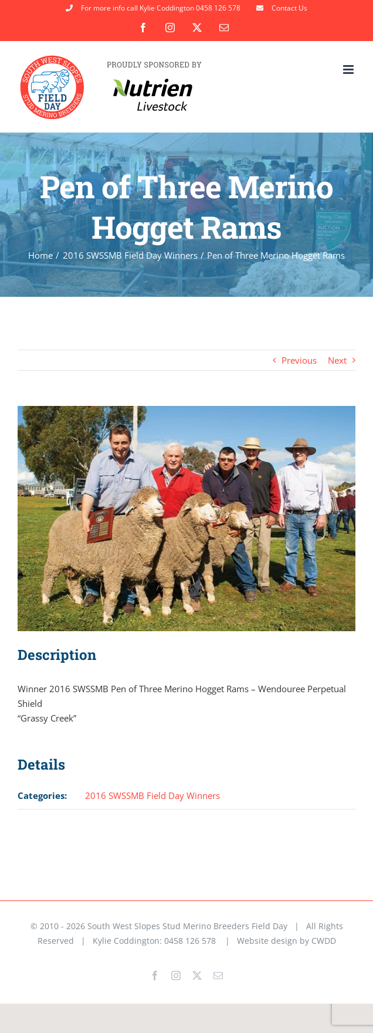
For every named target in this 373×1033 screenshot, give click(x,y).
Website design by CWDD (286, 940)
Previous (299, 360)
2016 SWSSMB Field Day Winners (152, 795)
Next (337, 360)
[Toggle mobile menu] (349, 69)
